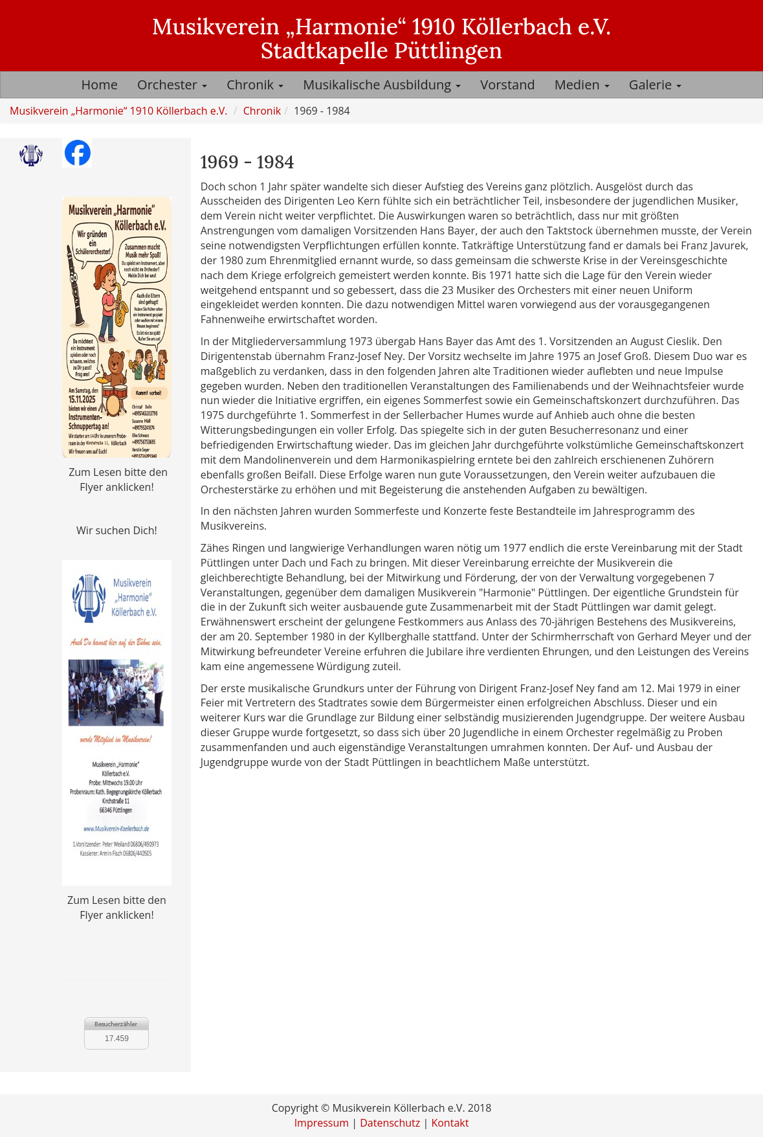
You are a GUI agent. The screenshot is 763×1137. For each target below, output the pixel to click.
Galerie (655, 84)
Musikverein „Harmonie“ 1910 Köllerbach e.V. (119, 111)
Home (100, 84)
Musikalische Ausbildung (382, 84)
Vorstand (507, 84)
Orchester (172, 84)
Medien (582, 84)
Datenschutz (390, 1123)
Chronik (255, 84)
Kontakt (450, 1123)
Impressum (321, 1123)
